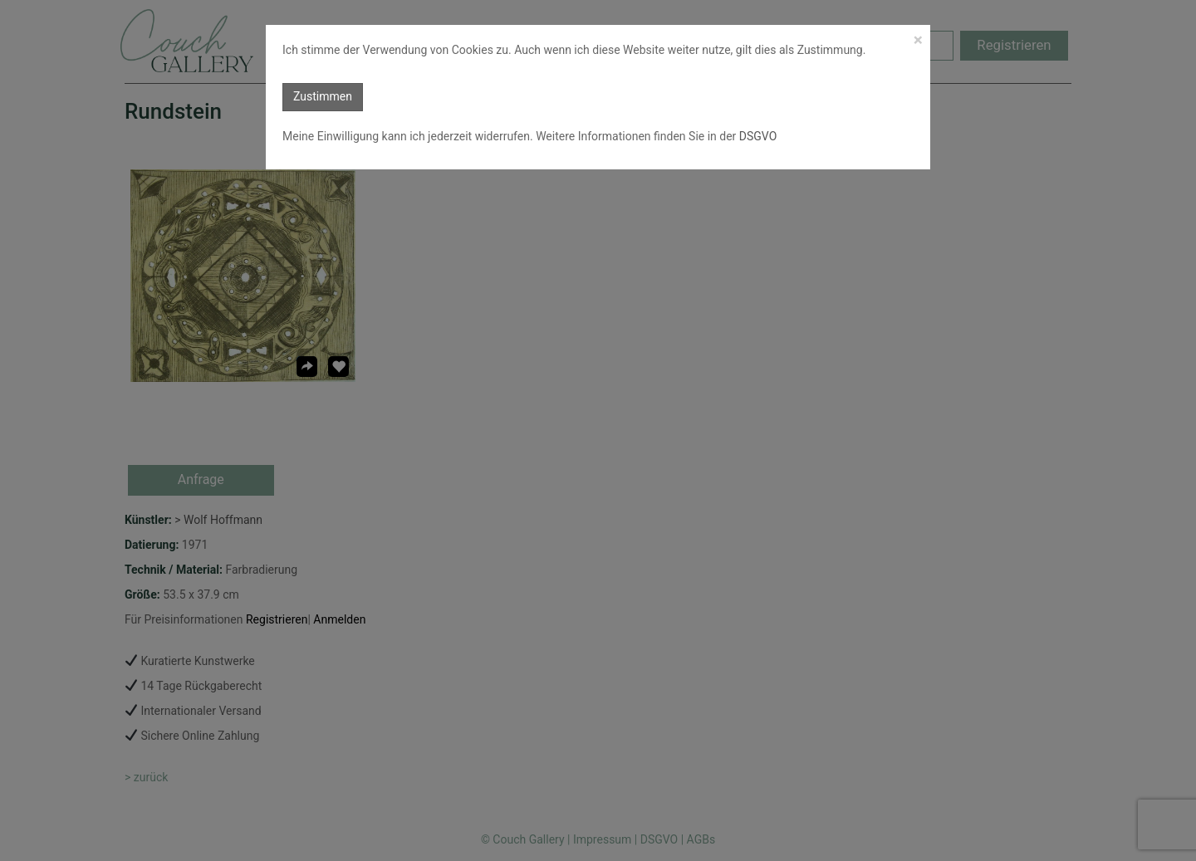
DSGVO (756, 136)
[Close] (918, 40)
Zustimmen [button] (322, 96)
